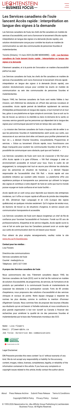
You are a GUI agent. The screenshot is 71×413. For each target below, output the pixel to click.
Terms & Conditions (61, 393)
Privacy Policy (42, 398)
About (4, 393)
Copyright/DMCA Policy (23, 398)
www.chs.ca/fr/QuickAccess (14, 239)
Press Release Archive (18, 393)
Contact (54, 398)
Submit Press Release (40, 393)
